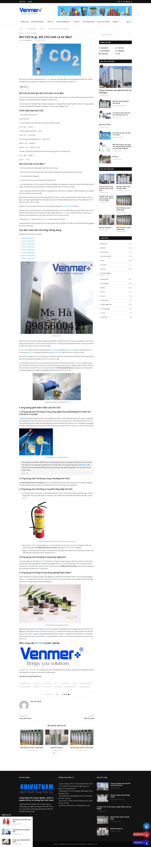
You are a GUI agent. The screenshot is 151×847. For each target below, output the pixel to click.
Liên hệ (30, 1)
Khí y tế (50, 22)
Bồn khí (116, 248)
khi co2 (75, 683)
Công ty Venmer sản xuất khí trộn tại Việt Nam (115, 91)
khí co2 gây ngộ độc (86, 683)
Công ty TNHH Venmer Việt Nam (29, 670)
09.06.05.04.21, (71, 805)
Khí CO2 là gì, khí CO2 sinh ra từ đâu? (121, 134)
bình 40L (31, 352)
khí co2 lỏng (48, 687)
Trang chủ (24, 22)
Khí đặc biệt (116, 279)
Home (21, 29)
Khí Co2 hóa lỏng (25, 687)
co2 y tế (56, 683)
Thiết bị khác (116, 300)
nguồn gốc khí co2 (70, 687)
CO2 (25, 579)
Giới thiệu (22, 1)
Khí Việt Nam (28, 40)
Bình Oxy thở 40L (105, 125)
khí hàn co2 (58, 687)
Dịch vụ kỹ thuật (116, 256)
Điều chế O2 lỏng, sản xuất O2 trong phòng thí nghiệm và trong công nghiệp (122, 146)
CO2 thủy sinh (67, 206)
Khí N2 (116, 288)
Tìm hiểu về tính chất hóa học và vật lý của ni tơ (121, 114)
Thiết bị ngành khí (63, 22)
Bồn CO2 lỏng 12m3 (29, 247)
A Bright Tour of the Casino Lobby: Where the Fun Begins (106, 198)
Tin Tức (77, 22)
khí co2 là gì (37, 687)
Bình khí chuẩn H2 (57, 748)
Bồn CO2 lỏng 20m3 (29, 253)
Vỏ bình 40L (116, 317)
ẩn (27, 87)
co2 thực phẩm (46, 683)
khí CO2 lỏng (65, 213)
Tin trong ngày (88, 22)
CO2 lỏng (22, 418)
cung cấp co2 (66, 683)
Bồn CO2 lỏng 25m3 (29, 255)
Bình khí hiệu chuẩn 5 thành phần (31, 748)
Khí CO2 (42, 29)
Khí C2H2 (116, 265)
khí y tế (45, 219)
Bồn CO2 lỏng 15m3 (29, 250)
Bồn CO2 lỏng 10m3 (29, 244)
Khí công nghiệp (37, 22)
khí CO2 (29, 219)
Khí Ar (116, 261)
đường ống (57, 352)
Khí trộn (115, 156)
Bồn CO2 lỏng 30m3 (29, 258)
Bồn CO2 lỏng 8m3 (28, 241)
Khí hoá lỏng (116, 283)
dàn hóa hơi (69, 350)
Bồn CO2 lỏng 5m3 (28, 238)
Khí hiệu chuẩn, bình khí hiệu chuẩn (121, 102)
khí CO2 (46, 79)
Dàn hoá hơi (116, 252)
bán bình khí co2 (25, 683)
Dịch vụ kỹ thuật (103, 22)
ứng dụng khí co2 (84, 687)
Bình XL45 (22, 350)
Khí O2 (116, 292)
